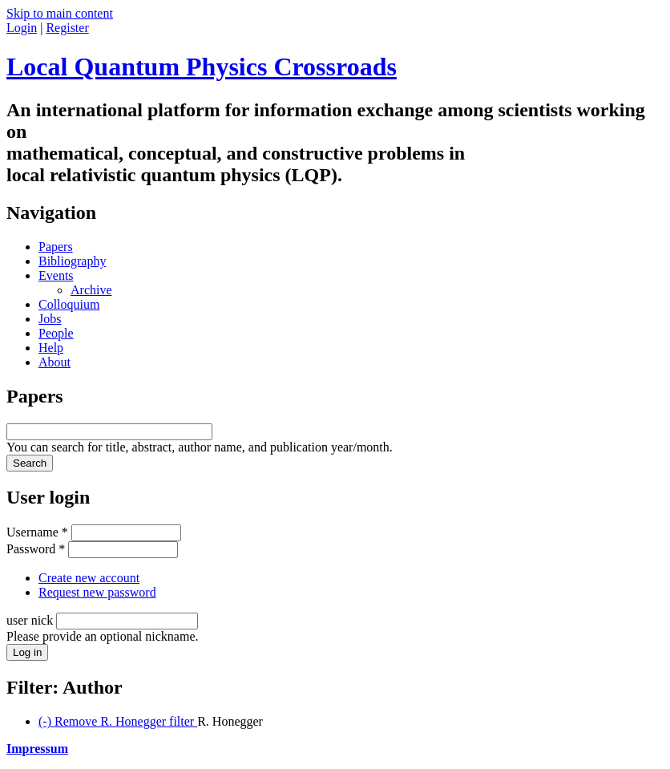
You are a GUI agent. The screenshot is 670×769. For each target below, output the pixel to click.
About (54, 362)
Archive (91, 290)
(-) (117, 721)
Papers (55, 246)
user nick (31, 620)
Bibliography (72, 261)
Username (37, 532)
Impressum (37, 748)
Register (67, 27)
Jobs (49, 319)
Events (56, 275)
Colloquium (68, 304)
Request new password (97, 592)
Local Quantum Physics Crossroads (201, 66)
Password (35, 549)
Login (21, 27)
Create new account (88, 578)
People (56, 333)
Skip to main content (59, 13)
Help (50, 347)
